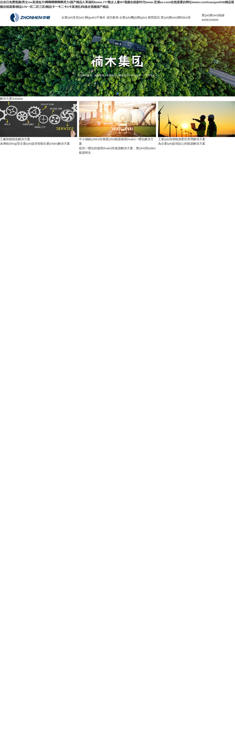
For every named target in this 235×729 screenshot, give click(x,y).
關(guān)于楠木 (95, 17)
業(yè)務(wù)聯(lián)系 (175, 17)
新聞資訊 (154, 17)
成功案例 (112, 17)
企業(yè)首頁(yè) (72, 17)
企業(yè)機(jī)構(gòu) (133, 17)
